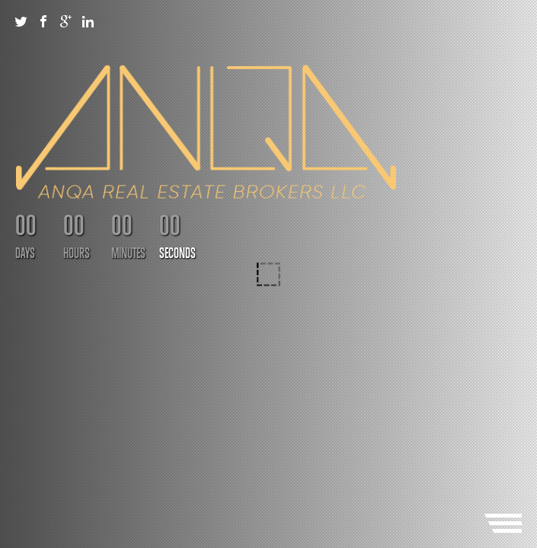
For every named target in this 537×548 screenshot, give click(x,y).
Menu (503, 523)
